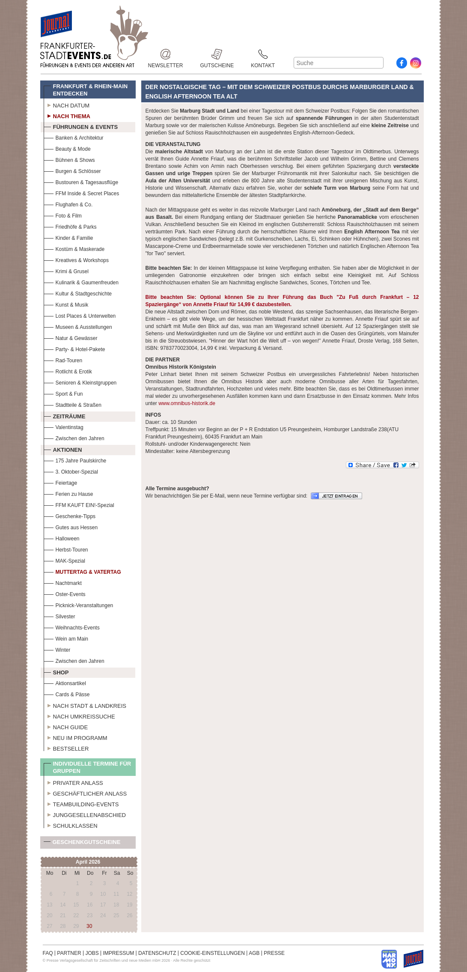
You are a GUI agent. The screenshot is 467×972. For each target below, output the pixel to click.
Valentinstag (63, 426)
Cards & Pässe (67, 693)
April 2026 (88, 862)
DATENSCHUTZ (157, 953)
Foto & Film (63, 215)
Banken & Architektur (74, 137)
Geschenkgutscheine (82, 844)
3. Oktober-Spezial (71, 471)
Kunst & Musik (66, 304)
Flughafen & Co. (68, 204)
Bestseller (66, 747)
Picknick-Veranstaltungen (78, 604)
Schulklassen (71, 824)
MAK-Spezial (64, 560)
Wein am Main (66, 638)
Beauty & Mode (67, 148)
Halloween (62, 538)
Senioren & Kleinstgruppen (80, 382)
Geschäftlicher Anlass (85, 792)
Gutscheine (217, 54)
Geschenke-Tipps (70, 515)
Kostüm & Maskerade (74, 248)
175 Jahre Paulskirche (75, 460)
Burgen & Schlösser (72, 170)
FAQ (48, 953)
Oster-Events (65, 593)
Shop (56, 671)
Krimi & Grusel (66, 270)
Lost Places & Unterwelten (80, 315)
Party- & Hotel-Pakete (74, 348)
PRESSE (274, 953)
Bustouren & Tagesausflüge (81, 181)
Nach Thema (67, 115)
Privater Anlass (73, 782)
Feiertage (60, 482)
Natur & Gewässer (71, 337)
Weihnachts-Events (72, 627)
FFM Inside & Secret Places (81, 192)
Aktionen (63, 448)
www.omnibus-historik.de (186, 403)
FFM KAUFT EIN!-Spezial (79, 504)
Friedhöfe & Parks (70, 226)
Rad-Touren (63, 359)
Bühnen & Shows (69, 159)
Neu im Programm (75, 737)
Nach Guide (66, 726)
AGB (254, 953)
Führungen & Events (81, 126)
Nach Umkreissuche (79, 715)
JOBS (91, 953)
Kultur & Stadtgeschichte (78, 293)
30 (89, 926)
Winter (57, 649)
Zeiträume (65, 415)
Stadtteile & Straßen (72, 404)
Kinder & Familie (68, 237)
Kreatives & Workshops (76, 259)
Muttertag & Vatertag (82, 571)
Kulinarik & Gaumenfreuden (81, 281)
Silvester (59, 615)
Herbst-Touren (66, 549)
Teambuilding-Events (81, 803)
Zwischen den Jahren (74, 437)
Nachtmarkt (63, 582)
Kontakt (263, 54)
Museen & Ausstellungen (78, 326)
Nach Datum (67, 104)
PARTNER (69, 953)
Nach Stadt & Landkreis (85, 705)
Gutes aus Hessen (71, 526)
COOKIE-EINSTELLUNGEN (212, 953)
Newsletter (165, 54)
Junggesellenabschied (85, 814)
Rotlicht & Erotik (68, 371)
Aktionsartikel (65, 682)
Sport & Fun (63, 393)
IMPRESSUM (118, 953)
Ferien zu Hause (68, 493)
